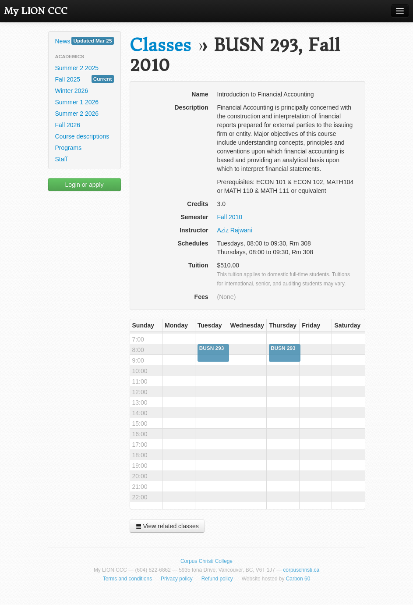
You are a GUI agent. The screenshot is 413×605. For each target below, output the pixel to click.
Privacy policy (177, 579)
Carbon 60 (298, 579)
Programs (68, 147)
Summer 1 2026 (77, 102)
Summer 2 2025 (77, 67)
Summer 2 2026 (77, 113)
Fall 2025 (84, 79)
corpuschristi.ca (301, 570)
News (84, 41)
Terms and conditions (127, 579)
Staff (61, 159)
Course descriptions (82, 136)
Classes (160, 45)
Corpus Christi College (206, 561)
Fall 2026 (68, 124)
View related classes (167, 526)
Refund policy (217, 579)
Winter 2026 (71, 90)
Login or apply (84, 184)
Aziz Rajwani (234, 230)
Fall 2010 (230, 217)
